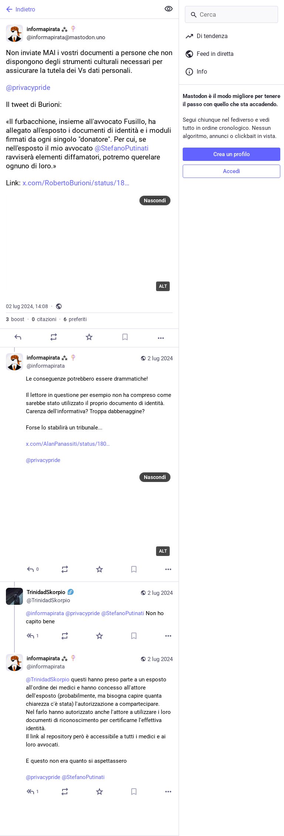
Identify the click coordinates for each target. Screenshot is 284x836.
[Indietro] (79, 9)
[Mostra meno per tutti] (169, 9)
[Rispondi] (17, 337)
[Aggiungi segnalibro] (125, 337)
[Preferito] (89, 337)
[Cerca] (231, 14)
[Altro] (160, 338)
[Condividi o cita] (53, 337)
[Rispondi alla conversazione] (33, 569)
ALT (163, 286)
